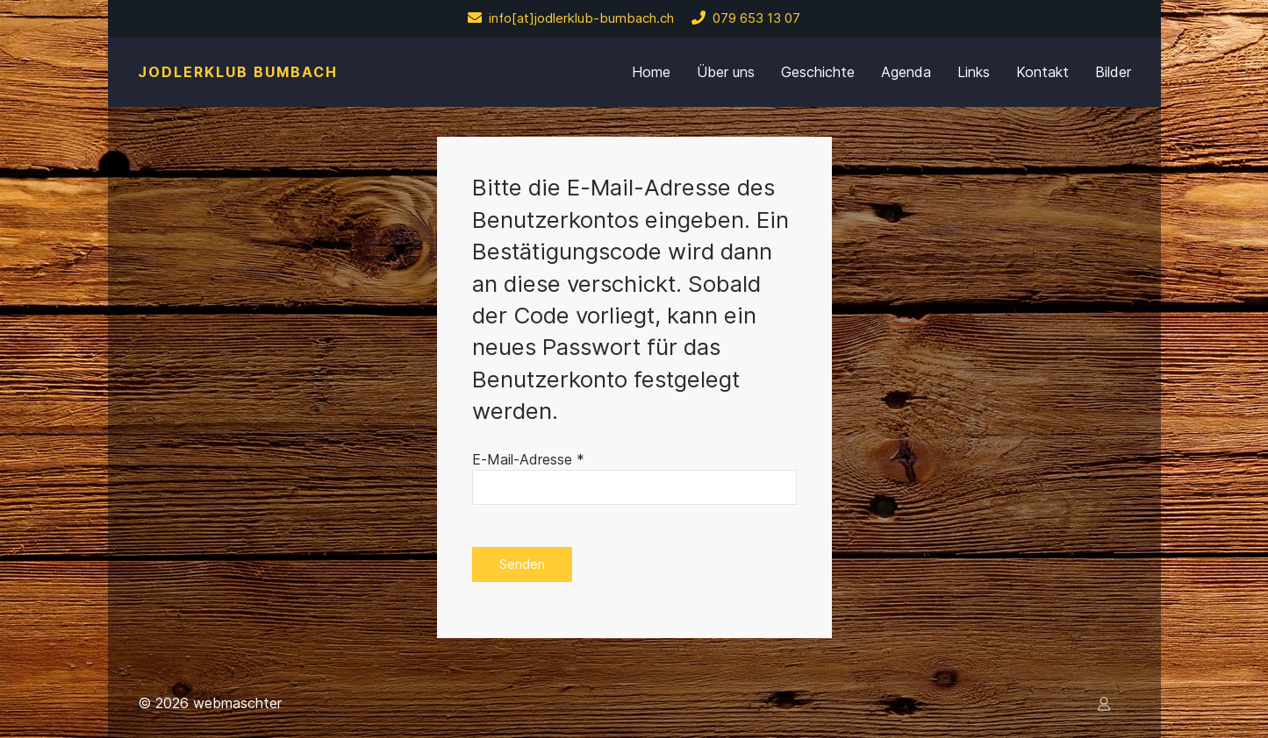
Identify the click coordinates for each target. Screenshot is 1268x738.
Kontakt (1042, 72)
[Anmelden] (1107, 703)
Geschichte (818, 72)
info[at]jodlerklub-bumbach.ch (571, 18)
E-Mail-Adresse (528, 459)
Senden (522, 564)
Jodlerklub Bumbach (238, 72)
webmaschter (237, 703)
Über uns (726, 72)
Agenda (906, 72)
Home (651, 72)
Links (973, 72)
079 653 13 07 (745, 18)
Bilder (1113, 72)
